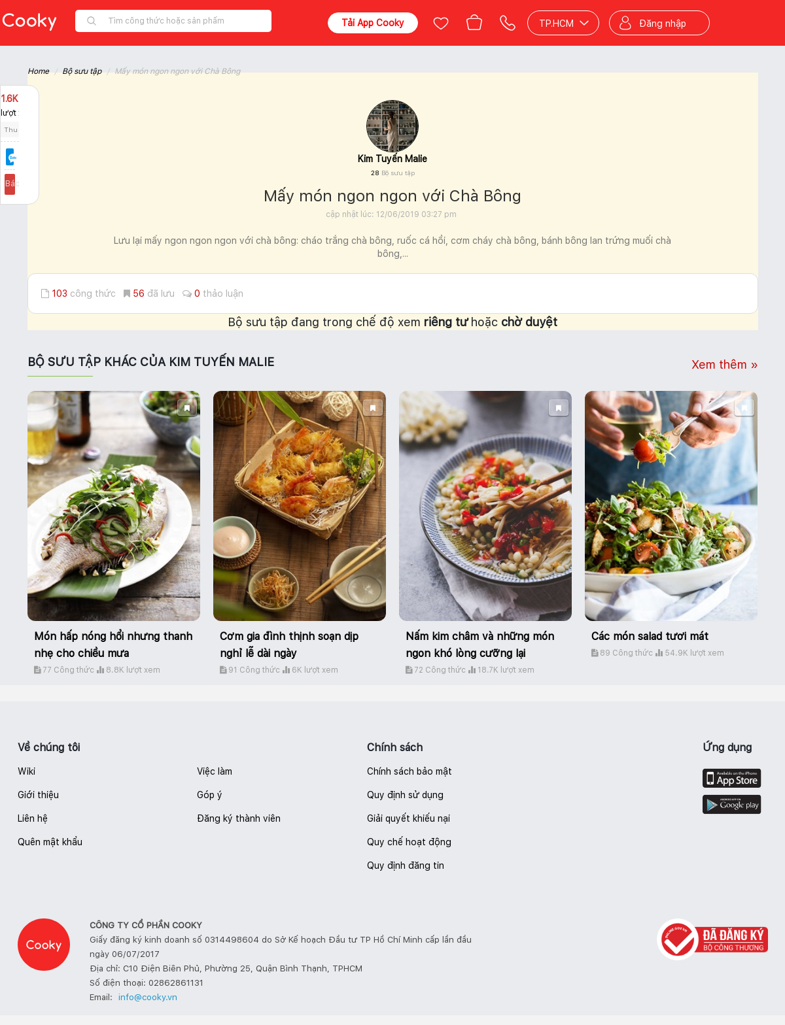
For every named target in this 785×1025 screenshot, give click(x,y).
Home (38, 71)
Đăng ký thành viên (239, 818)
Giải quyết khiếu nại (408, 818)
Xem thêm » (724, 364)
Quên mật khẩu (50, 842)
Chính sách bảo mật (409, 771)
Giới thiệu (38, 795)
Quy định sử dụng (405, 795)
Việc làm (214, 771)
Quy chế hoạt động (409, 842)
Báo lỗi (20, 183)
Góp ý (209, 795)
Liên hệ (33, 818)
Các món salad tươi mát (649, 636)
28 (393, 172)
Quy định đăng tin (405, 865)
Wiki (26, 771)
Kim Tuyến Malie (392, 159)
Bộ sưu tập (81, 71)
